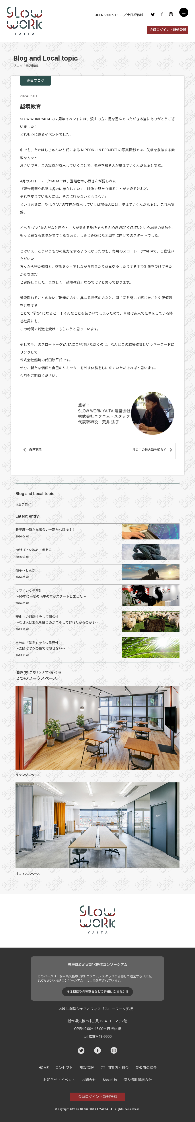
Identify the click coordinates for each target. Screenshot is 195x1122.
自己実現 (35, 449)
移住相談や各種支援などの (97, 992)
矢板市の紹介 (146, 1068)
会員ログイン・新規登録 (168, 30)
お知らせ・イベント (59, 1080)
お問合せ (89, 1080)
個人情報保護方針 (137, 1080)
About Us (110, 1080)
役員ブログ (23, 504)
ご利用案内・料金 (114, 1068)
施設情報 (87, 1068)
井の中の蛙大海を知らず (149, 449)
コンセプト (64, 1068)
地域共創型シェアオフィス (97, 1009)
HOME (44, 1068)
